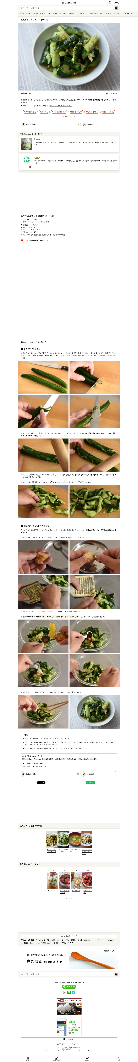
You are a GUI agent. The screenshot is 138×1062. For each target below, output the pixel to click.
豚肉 (101, 13)
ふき (48, 13)
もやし (133, 13)
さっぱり (69, 116)
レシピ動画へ (113, 93)
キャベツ (54, 13)
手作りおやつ (108, 13)
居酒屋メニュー (73, 13)
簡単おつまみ (30, 112)
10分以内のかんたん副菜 (40, 766)
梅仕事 (28, 13)
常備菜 (127, 13)
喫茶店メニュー (118, 13)
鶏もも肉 (42, 13)
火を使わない (76, 112)
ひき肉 (70, 943)
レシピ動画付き (59, 112)
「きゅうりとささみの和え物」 (61, 106)
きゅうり (44, 112)
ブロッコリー (84, 13)
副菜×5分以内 (94, 13)
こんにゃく (35, 13)
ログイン (110, 3)
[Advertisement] (69, 193)
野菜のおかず (26, 766)
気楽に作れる (63, 13)
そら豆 (22, 13)
